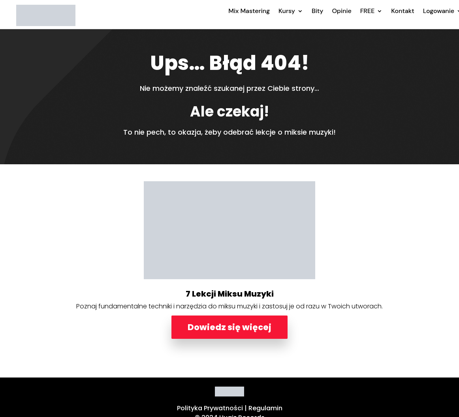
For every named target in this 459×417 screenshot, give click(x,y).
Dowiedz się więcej (229, 327)
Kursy (286, 11)
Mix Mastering (249, 11)
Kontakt (402, 11)
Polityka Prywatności (210, 408)
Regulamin (265, 408)
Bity (317, 11)
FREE (367, 11)
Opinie (341, 11)
